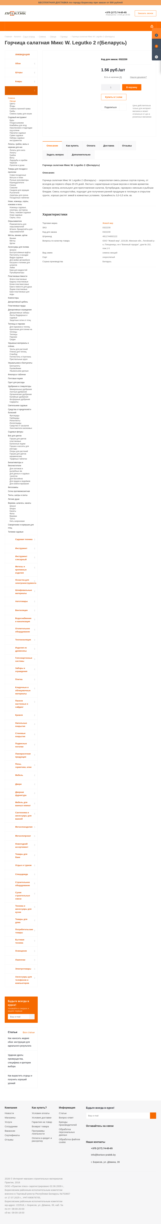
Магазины (10, 1117)
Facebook (97, 1133)
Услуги (8, 1122)
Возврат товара (40, 1126)
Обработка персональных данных (67, 1132)
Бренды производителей (68, 1123)
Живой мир (108, 223)
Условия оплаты (41, 1113)
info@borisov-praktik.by (103, 1154)
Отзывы (9, 1139)
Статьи (63, 1113)
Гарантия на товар (42, 1122)
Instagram (105, 1133)
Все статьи (29, 1032)
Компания (11, 1107)
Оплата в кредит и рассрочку (42, 1139)
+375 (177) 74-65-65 (116, 12)
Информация (67, 1107)
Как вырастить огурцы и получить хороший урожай (20, 1079)
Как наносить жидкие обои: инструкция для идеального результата (19, 1042)
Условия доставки (41, 1117)
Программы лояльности (38, 1132)
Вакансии (10, 1130)
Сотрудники (11, 1126)
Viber (120, 1133)
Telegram (113, 1133)
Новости (9, 1113)
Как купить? (39, 1107)
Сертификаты (12, 1135)
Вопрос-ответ (66, 1117)
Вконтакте (89, 1133)
